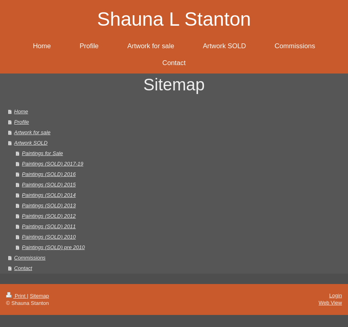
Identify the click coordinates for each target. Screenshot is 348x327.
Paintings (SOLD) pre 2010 (53, 247)
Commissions (29, 258)
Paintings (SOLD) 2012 (49, 216)
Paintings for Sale (42, 153)
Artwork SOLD (30, 143)
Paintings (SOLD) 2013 (49, 205)
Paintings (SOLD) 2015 (49, 185)
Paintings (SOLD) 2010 (49, 237)
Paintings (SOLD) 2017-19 (52, 164)
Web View (330, 303)
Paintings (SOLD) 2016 (49, 174)
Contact (23, 268)
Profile (21, 122)
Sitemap (39, 296)
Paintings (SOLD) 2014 (49, 195)
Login (335, 295)
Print (16, 296)
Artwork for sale (32, 132)
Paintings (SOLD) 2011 (49, 226)
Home (21, 111)
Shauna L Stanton (174, 19)
